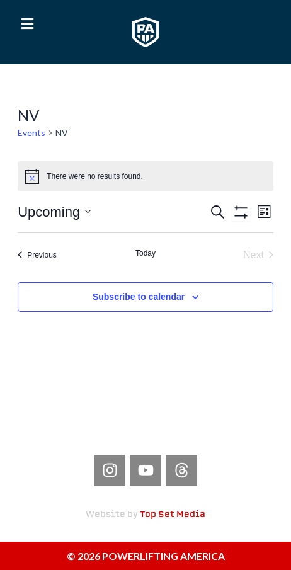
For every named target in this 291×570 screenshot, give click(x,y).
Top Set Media (172, 515)
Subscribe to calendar (139, 297)
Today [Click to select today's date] (145, 253)
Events (31, 132)
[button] (28, 23)
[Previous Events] (37, 255)
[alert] (145, 176)
